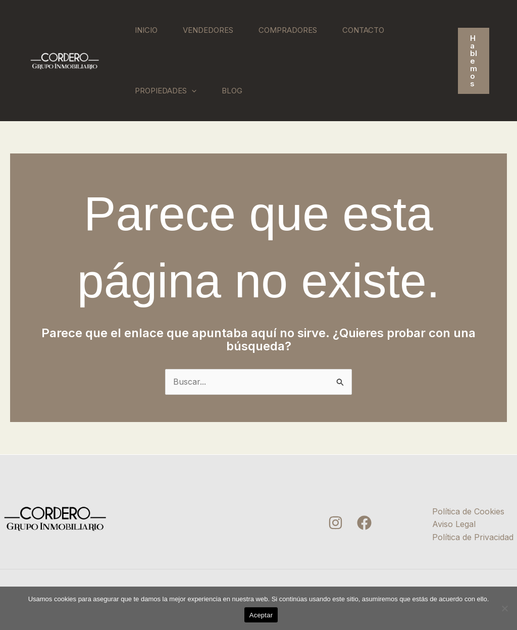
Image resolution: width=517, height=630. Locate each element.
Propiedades (165, 91)
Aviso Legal (454, 524)
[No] (504, 608)
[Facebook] (364, 522)
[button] (473, 61)
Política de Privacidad (472, 537)
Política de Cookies (468, 511)
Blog (232, 90)
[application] (191, 91)
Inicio (146, 30)
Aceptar (261, 615)
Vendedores (208, 30)
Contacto (363, 30)
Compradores (287, 30)
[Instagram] (335, 522)
